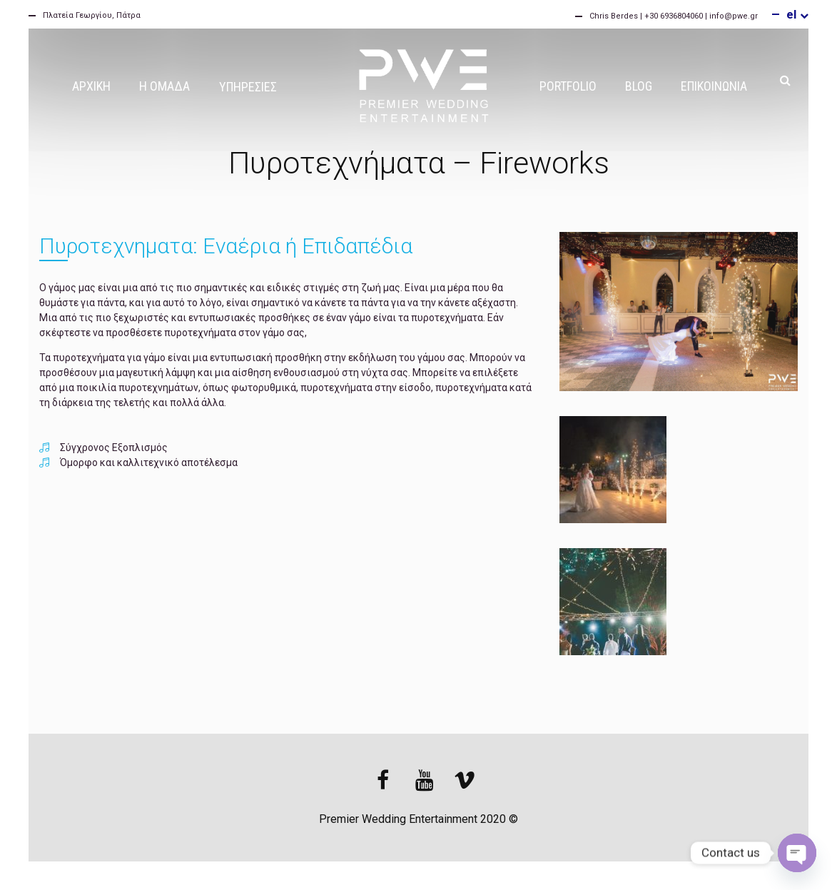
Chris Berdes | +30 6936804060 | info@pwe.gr (673, 16)
